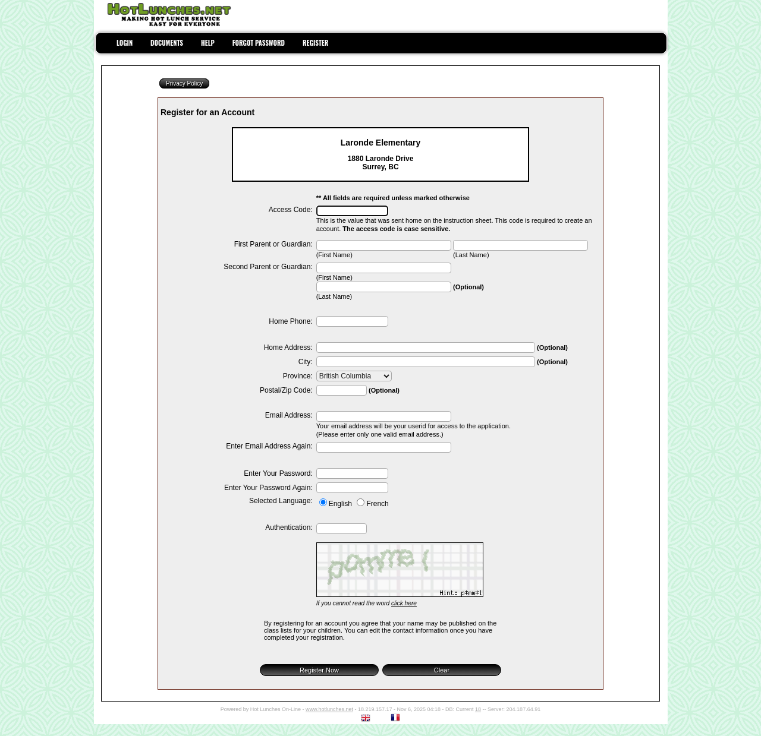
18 (478, 709)
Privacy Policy (184, 83)
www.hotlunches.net (329, 709)
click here (404, 603)
